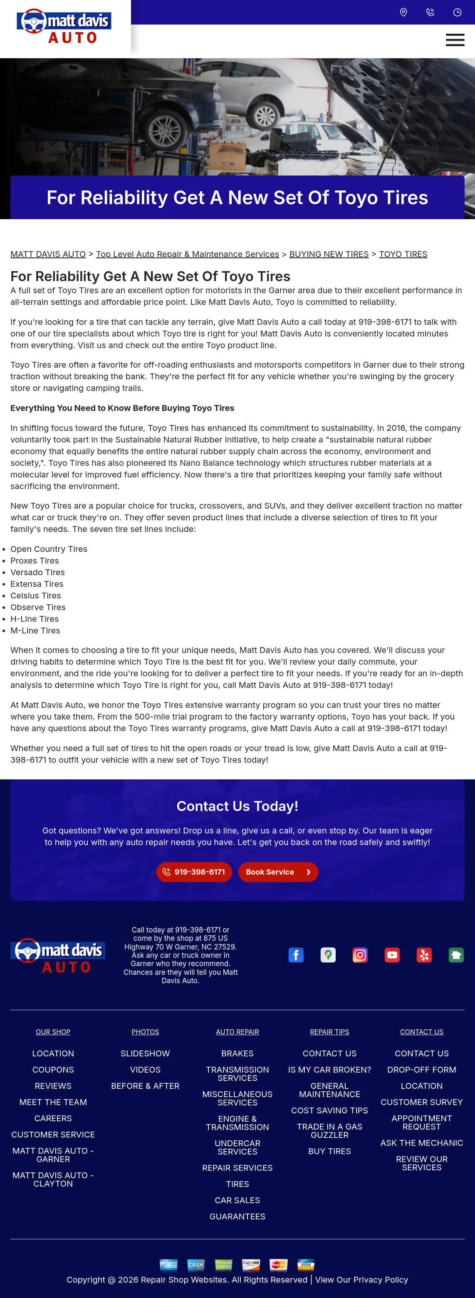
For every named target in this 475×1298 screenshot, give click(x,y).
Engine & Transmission (237, 1123)
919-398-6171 (385, 322)
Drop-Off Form (421, 1070)
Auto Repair (237, 1032)
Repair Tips (329, 1032)
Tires (237, 1184)
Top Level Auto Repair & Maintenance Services (187, 254)
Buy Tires (329, 1151)
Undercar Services (237, 1147)
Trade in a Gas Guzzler (329, 1131)
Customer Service (53, 1135)
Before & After (145, 1086)
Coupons (53, 1070)
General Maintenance (330, 1090)
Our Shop (53, 1032)
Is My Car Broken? (329, 1070)
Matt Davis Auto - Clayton (53, 1179)
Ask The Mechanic (421, 1143)
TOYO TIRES (403, 254)
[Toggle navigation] (455, 40)
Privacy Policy (381, 1280)
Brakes (237, 1053)
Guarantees (238, 1216)
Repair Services (237, 1168)
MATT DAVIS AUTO (48, 254)
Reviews (53, 1086)
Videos (145, 1070)
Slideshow (145, 1053)
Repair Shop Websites (184, 1280)
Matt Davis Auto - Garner (53, 1155)
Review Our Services (422, 1163)
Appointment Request (421, 1122)
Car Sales (237, 1200)
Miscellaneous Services (237, 1098)
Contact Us (330, 1053)
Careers (53, 1118)
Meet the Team (53, 1102)
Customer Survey (422, 1102)
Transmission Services (237, 1074)
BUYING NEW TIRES (329, 254)
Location (53, 1053)
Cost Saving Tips (329, 1110)
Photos (145, 1032)
